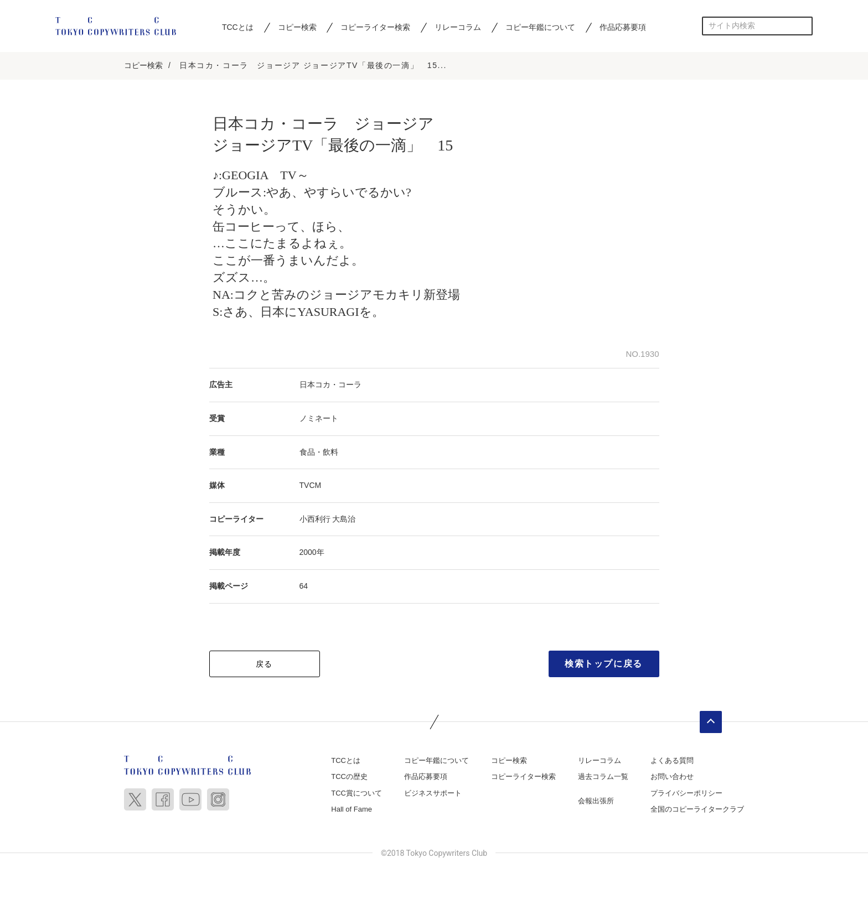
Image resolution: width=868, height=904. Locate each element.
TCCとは (238, 27)
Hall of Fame (351, 810)
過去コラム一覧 (603, 777)
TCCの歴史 (349, 777)
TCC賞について (356, 794)
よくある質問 (672, 761)
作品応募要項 (623, 27)
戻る (264, 664)
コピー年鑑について (540, 27)
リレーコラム (458, 27)
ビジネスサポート (433, 794)
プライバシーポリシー (686, 794)
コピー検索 (297, 27)
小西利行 (314, 520)
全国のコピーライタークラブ (697, 810)
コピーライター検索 (375, 27)
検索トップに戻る (604, 664)
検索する (803, 26)
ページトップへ (711, 722)
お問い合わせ (672, 777)
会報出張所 (596, 802)
